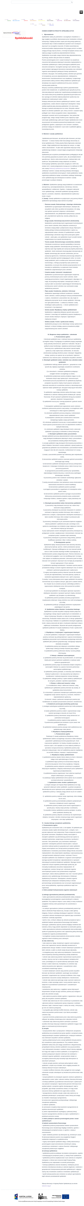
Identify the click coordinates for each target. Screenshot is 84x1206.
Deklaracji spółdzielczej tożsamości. (59, 168)
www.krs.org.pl (46, 1186)
